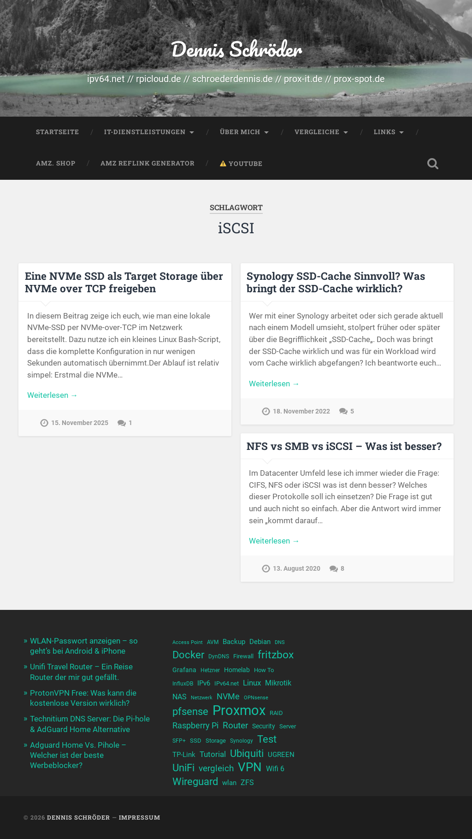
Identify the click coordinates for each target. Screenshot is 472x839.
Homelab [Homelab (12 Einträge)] (237, 670)
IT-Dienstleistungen (145, 132)
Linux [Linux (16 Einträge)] (252, 682)
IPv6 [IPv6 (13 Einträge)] (203, 683)
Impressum (139, 817)
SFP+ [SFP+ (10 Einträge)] (179, 741)
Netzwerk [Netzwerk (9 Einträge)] (201, 698)
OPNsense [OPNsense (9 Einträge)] (256, 698)
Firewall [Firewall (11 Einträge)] (243, 656)
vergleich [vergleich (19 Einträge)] (216, 768)
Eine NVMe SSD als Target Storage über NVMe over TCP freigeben (124, 282)
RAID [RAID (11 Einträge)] (276, 712)
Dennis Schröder (236, 48)
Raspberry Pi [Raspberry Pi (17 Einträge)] (195, 725)
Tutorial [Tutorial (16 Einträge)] (213, 754)
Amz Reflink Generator (147, 163)
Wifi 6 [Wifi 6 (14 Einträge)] (275, 768)
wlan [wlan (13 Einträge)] (229, 783)
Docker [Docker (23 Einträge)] (188, 655)
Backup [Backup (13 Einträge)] (234, 642)
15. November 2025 (79, 423)
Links (384, 132)
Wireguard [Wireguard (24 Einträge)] (195, 781)
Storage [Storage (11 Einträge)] (216, 740)
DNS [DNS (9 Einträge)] (280, 642)
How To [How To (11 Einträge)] (264, 670)
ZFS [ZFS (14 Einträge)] (247, 782)
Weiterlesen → (52, 395)
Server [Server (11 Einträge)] (287, 726)
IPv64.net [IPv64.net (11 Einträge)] (226, 683)
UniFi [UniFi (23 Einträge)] (183, 768)
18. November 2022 (301, 411)
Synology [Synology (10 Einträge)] (241, 741)
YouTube (241, 164)
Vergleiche (317, 132)
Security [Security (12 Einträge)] (263, 726)
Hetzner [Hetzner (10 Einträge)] (210, 670)
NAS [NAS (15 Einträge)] (179, 696)
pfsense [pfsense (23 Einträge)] (190, 711)
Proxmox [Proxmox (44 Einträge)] (239, 710)
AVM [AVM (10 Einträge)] (212, 642)
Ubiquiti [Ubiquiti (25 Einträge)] (247, 753)
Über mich (240, 132)
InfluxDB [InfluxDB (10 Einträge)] (182, 683)
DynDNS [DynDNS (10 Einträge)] (218, 656)
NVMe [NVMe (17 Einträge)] (228, 696)
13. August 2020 (296, 569)
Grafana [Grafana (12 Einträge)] (184, 670)
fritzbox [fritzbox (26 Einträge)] (276, 655)
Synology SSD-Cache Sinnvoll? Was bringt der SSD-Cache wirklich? (336, 282)
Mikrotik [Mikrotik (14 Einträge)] (278, 683)
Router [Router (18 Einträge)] (235, 726)
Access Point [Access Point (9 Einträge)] (187, 642)
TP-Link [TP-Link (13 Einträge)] (183, 754)
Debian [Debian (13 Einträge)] (260, 642)
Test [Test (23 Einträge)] (267, 739)
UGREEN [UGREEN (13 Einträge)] (281, 754)
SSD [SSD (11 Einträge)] (195, 740)
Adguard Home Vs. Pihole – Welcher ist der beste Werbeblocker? (78, 755)
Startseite (57, 132)
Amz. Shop (56, 163)
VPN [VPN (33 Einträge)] (250, 767)
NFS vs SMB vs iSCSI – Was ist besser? (344, 446)
